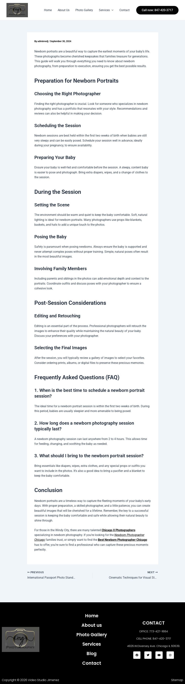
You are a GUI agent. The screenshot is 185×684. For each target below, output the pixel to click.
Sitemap (177, 680)
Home (48, 10)
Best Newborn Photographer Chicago (122, 540)
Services (106, 10)
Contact (124, 10)
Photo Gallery (84, 10)
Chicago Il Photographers (118, 530)
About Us (63, 10)
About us (92, 625)
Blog (91, 653)
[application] (111, 10)
